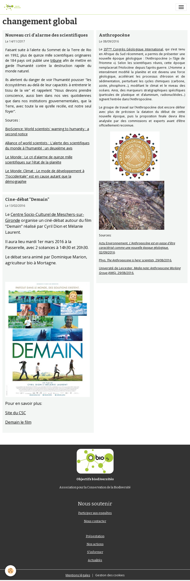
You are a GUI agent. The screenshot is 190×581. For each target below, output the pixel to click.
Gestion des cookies (109, 575)
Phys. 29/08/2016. (135, 260)
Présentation (95, 536)
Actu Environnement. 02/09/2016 (137, 247)
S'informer (95, 552)
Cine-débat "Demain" (27, 199)
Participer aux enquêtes (95, 513)
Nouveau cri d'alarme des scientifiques (46, 35)
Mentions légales (78, 575)
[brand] (13, 7)
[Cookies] (10, 570)
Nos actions (95, 544)
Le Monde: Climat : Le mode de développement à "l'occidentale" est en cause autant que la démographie (44, 176)
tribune (56, 60)
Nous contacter (95, 521)
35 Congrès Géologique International (133, 49)
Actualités (95, 560)
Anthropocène (114, 35)
